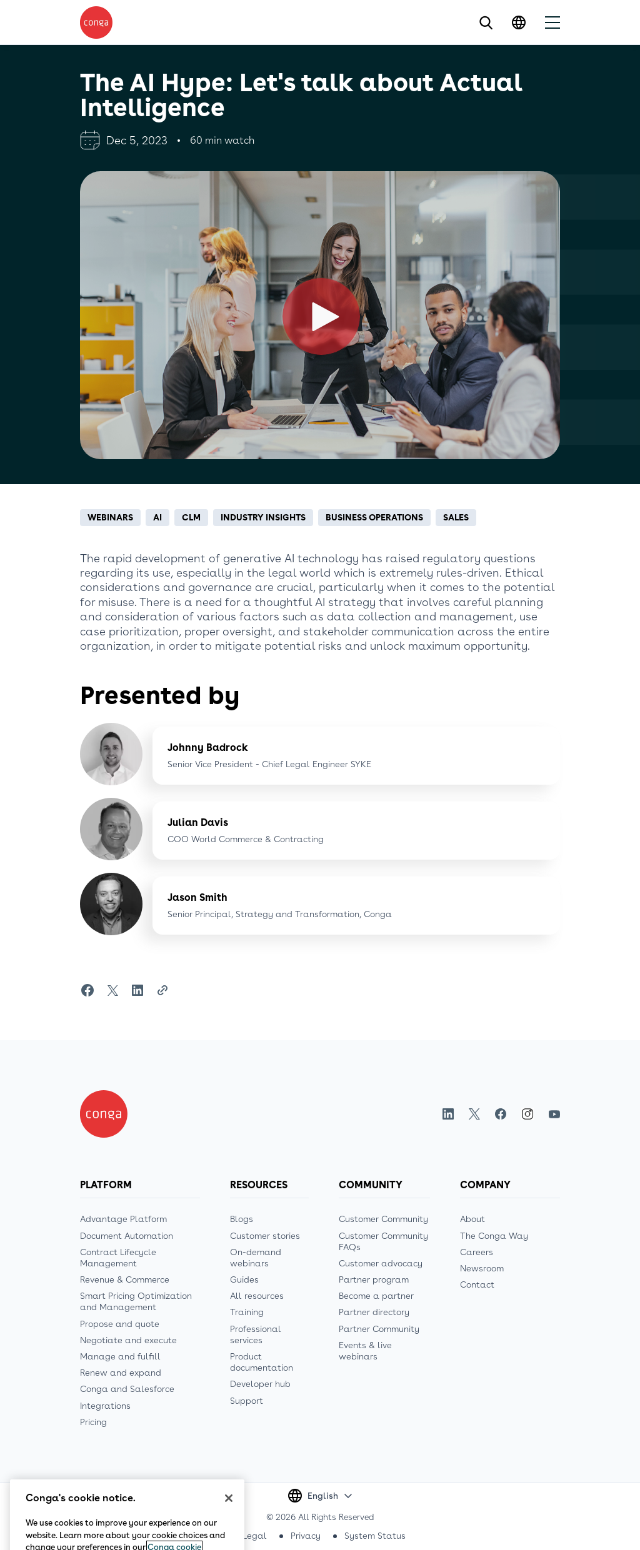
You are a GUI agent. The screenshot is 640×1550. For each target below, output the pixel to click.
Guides (244, 1279)
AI (157, 517)
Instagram (527, 1114)
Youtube (554, 1114)
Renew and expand (120, 1373)
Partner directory (374, 1312)
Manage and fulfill (120, 1356)
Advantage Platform (123, 1219)
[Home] (104, 1114)
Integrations (105, 1406)
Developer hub (260, 1384)
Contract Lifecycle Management (118, 1257)
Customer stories (265, 1236)
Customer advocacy (380, 1263)
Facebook (500, 1114)
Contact (477, 1284)
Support (246, 1401)
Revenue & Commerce (124, 1279)
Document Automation (126, 1236)
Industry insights (263, 517)
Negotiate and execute (128, 1340)
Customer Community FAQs (383, 1241)
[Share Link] (162, 990)
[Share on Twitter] (112, 990)
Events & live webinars (365, 1350)
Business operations (374, 517)
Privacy (306, 1536)
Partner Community (379, 1329)
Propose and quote (119, 1324)
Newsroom (482, 1268)
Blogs (241, 1219)
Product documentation (261, 1362)
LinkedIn (448, 1114)
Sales (456, 517)
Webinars (110, 517)
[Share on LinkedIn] (137, 990)
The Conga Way (494, 1236)
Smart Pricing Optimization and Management (136, 1301)
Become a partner (376, 1296)
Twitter (474, 1114)
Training (247, 1312)
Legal (254, 1536)
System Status (375, 1536)
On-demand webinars (255, 1257)
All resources (257, 1296)
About (472, 1219)
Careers (476, 1252)
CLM (191, 517)
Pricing (93, 1422)
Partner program (374, 1279)
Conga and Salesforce (127, 1389)
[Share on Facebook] (87, 990)
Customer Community (383, 1219)
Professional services (255, 1334)
